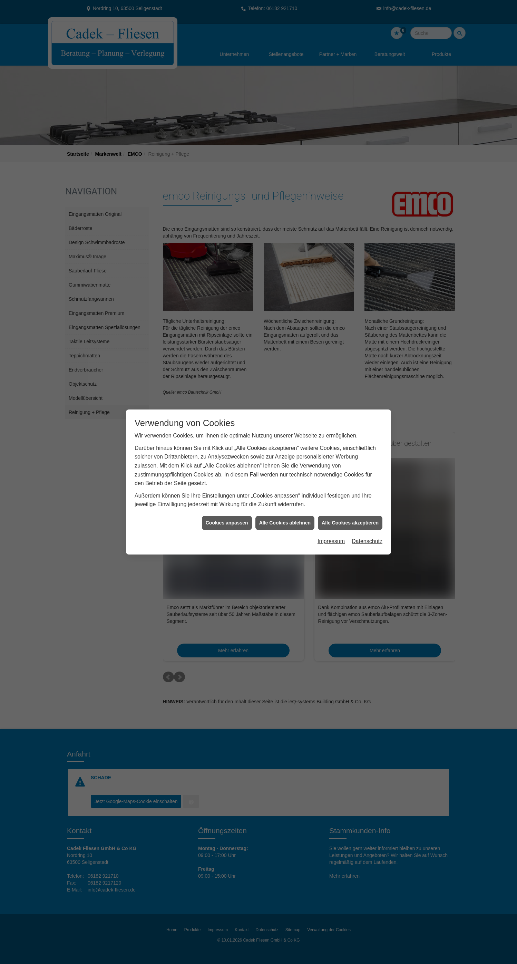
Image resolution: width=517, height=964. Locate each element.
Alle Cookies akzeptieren (350, 508)
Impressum (331, 527)
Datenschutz (367, 527)
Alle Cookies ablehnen (285, 508)
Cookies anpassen (227, 508)
